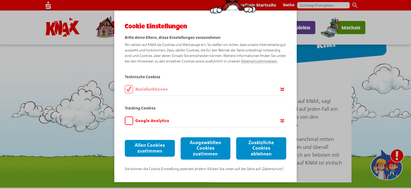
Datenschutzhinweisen (259, 61)
